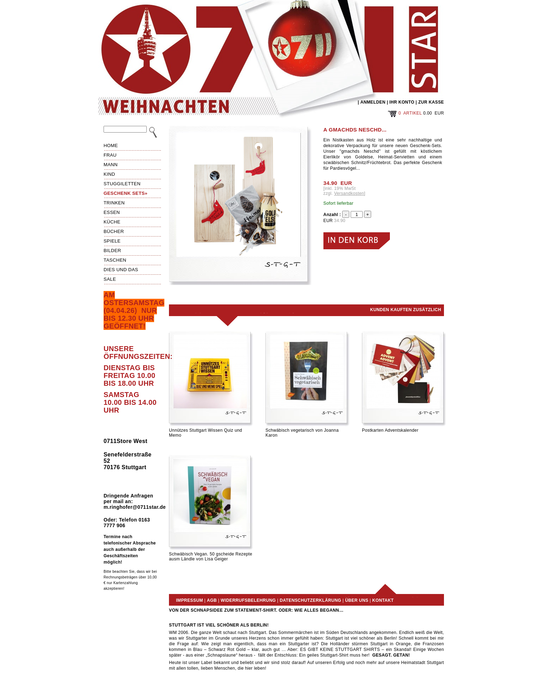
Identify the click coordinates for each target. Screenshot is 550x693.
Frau (110, 155)
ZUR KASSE (431, 102)
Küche (112, 222)
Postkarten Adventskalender (390, 430)
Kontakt (383, 600)
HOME (111, 145)
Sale (110, 279)
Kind (109, 174)
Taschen (115, 260)
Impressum (189, 600)
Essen (112, 212)
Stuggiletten (122, 183)
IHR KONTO (402, 102)
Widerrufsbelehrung (248, 600)
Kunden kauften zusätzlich (405, 309)
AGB (212, 600)
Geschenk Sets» (125, 193)
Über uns (356, 600)
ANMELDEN (372, 102)
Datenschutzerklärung (310, 600)
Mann (111, 164)
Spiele (112, 241)
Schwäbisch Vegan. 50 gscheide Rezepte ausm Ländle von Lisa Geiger (210, 556)
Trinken (114, 202)
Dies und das (121, 269)
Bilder (112, 250)
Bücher (114, 231)
